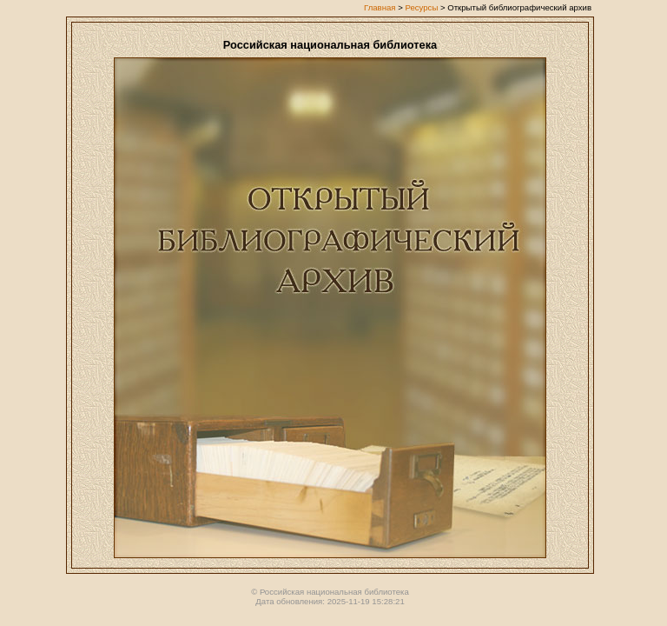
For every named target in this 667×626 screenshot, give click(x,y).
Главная (380, 7)
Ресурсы (421, 7)
